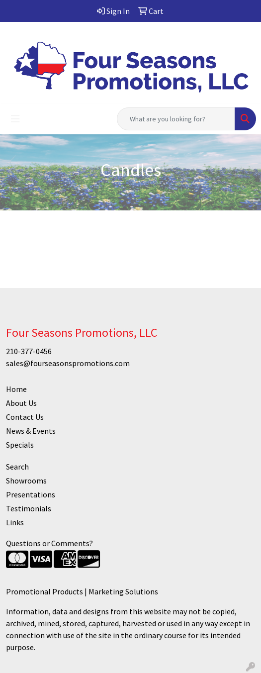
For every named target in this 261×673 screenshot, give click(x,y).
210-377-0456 (29, 351)
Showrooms (26, 480)
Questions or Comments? (49, 543)
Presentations (30, 494)
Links (15, 522)
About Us (21, 403)
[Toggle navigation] (15, 119)
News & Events (31, 431)
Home (16, 389)
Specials (20, 445)
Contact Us (25, 417)
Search (17, 467)
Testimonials (28, 508)
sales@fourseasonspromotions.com (68, 363)
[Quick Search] (176, 118)
